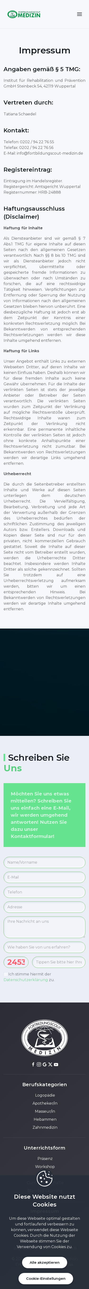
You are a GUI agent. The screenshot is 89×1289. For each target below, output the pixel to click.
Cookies (58, 1247)
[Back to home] (23, 14)
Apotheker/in (44, 1103)
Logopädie (44, 1095)
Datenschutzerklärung (26, 980)
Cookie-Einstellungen (46, 1278)
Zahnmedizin (44, 1127)
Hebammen (44, 1119)
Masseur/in (44, 1111)
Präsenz (45, 1158)
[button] (79, 14)
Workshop (44, 1166)
